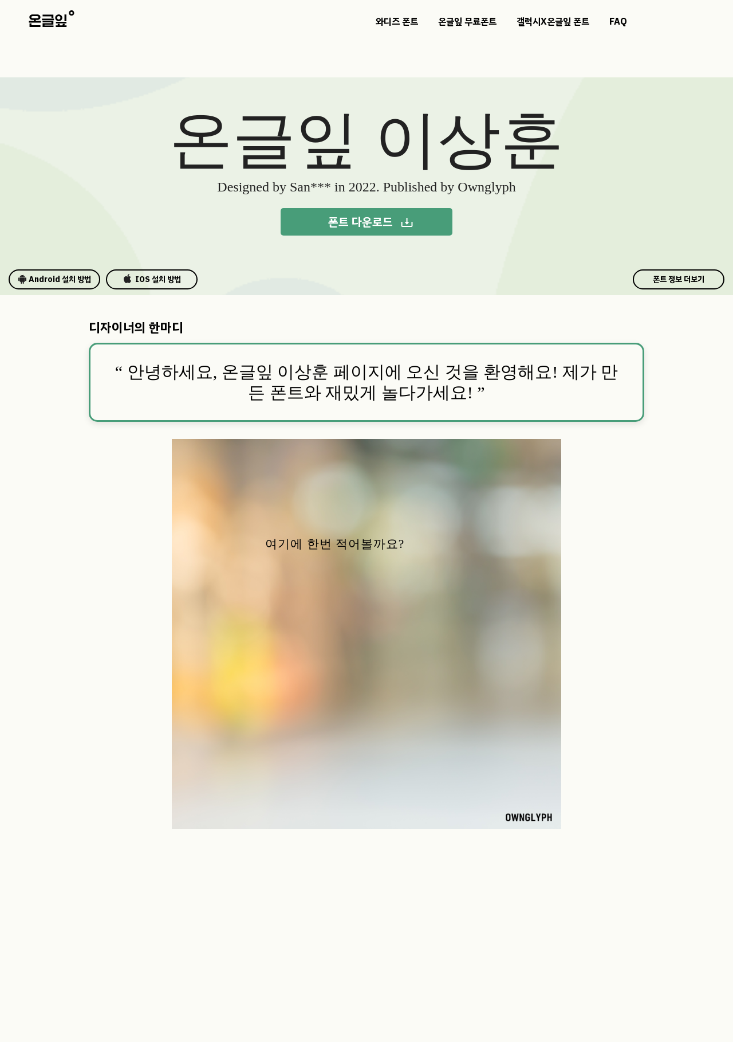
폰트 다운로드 (371, 221)
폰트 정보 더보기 (678, 279)
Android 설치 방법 (54, 279)
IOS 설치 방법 (152, 279)
